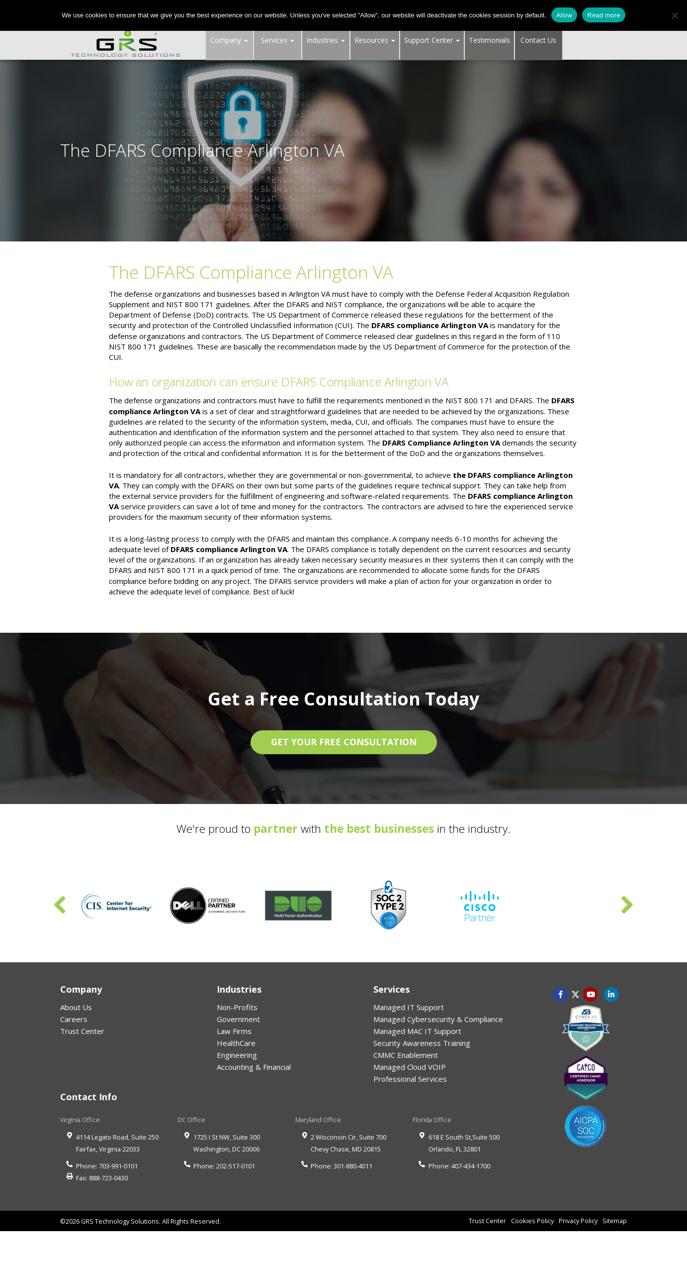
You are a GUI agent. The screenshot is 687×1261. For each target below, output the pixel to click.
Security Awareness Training (421, 1043)
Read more (603, 15)
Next (627, 906)
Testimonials (489, 40)
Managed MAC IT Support (417, 1031)
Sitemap (614, 1220)
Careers (73, 1019)
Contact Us (538, 40)
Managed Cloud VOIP (409, 1067)
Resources (374, 40)
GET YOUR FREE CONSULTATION (344, 742)
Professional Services (410, 1079)
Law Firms (234, 1031)
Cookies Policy (532, 1220)
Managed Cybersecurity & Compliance (438, 1019)
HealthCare (236, 1043)
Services (277, 40)
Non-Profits (237, 1007)
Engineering (237, 1055)
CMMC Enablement (405, 1055)
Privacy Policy (578, 1220)
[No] (675, 15)
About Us (76, 1007)
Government (238, 1019)
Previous (60, 906)
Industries (326, 40)
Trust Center (82, 1031)
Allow (564, 15)
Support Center (432, 40)
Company (229, 40)
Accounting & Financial (254, 1067)
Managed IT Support (408, 1007)
